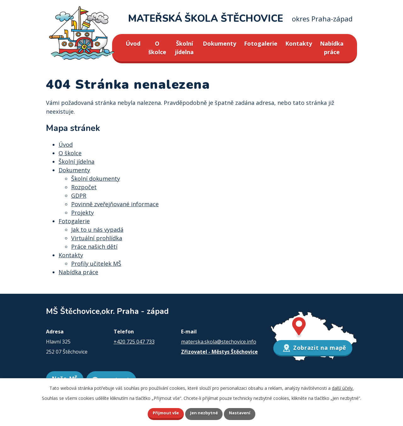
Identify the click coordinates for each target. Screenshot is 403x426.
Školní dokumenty (95, 178)
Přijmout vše (160, 413)
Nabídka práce (331, 48)
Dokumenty (219, 43)
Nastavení (245, 413)
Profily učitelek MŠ (96, 263)
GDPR (78, 195)
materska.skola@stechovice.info (218, 341)
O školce (157, 48)
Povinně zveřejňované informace (115, 204)
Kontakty (298, 43)
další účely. (343, 387)
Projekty (82, 212)
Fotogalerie (260, 43)
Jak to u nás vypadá (97, 229)
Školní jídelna (184, 48)
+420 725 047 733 (134, 341)
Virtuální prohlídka (96, 238)
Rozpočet (84, 187)
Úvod (133, 43)
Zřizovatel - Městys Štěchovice (219, 351)
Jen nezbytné (204, 413)
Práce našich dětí (94, 246)
